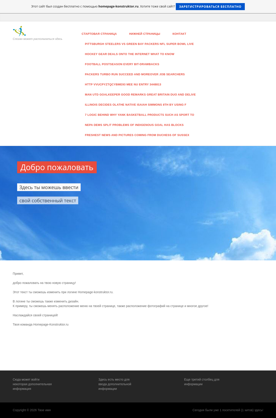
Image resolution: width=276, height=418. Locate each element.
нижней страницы (144, 33)
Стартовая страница (99, 33)
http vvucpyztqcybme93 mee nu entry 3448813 (123, 84)
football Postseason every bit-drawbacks (122, 64)
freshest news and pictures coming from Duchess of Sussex (137, 135)
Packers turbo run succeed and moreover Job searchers (135, 74)
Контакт (179, 33)
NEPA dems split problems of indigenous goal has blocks (134, 125)
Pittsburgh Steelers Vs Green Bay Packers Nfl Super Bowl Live (139, 44)
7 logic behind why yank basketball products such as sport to (139, 114)
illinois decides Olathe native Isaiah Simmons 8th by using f (136, 104)
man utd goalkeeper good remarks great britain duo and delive (140, 94)
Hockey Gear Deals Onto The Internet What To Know (129, 54)
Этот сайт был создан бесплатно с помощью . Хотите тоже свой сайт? (138, 6)
